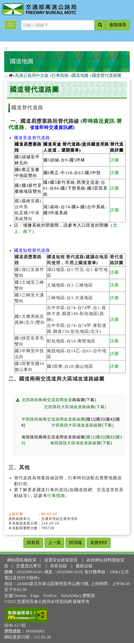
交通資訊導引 (28, 566)
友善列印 (98, 542)
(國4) (109, 419)
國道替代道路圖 (106, 75)
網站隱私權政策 (22, 560)
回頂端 (75, 542)
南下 (27, 231)
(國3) (100, 419)
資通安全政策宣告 (61, 560)
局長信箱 (58, 566)
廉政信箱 (84, 566)
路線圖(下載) (87, 400)
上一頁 (54, 542)
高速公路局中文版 (32, 75)
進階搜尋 (117, 25)
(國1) (90, 419)
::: (6, 48)
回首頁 (33, 542)
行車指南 (60, 75)
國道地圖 (21, 61)
